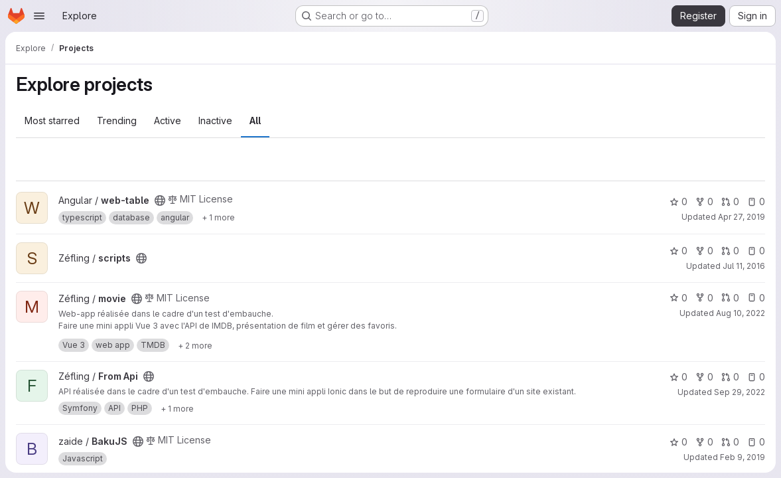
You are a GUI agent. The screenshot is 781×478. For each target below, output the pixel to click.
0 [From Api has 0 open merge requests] (730, 376)
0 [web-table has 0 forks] (704, 201)
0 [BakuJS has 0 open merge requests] (730, 441)
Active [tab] (167, 120)
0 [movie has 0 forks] (704, 297)
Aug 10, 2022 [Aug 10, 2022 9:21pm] (740, 313)
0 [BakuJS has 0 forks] (704, 441)
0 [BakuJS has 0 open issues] (756, 441)
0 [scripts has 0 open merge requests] (730, 250)
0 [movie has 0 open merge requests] (730, 297)
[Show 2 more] (195, 345)
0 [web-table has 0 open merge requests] (730, 201)
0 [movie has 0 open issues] (756, 297)
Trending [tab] (117, 120)
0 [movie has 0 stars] (678, 297)
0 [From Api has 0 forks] (704, 376)
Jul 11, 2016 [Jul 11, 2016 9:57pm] (744, 266)
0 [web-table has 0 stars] (678, 201)
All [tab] (255, 120)
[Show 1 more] (218, 218)
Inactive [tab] (215, 120)
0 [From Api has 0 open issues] (756, 376)
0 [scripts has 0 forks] (704, 250)
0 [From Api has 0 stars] (678, 376)
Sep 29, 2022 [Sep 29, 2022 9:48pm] (739, 392)
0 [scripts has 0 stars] (678, 250)
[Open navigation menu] (39, 16)
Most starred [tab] (52, 120)
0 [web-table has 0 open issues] (756, 201)
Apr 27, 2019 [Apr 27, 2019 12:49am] (741, 217)
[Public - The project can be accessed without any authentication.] (160, 200)
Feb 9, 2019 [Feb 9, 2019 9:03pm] (742, 457)
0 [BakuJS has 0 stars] (678, 441)
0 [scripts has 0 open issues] (756, 250)
